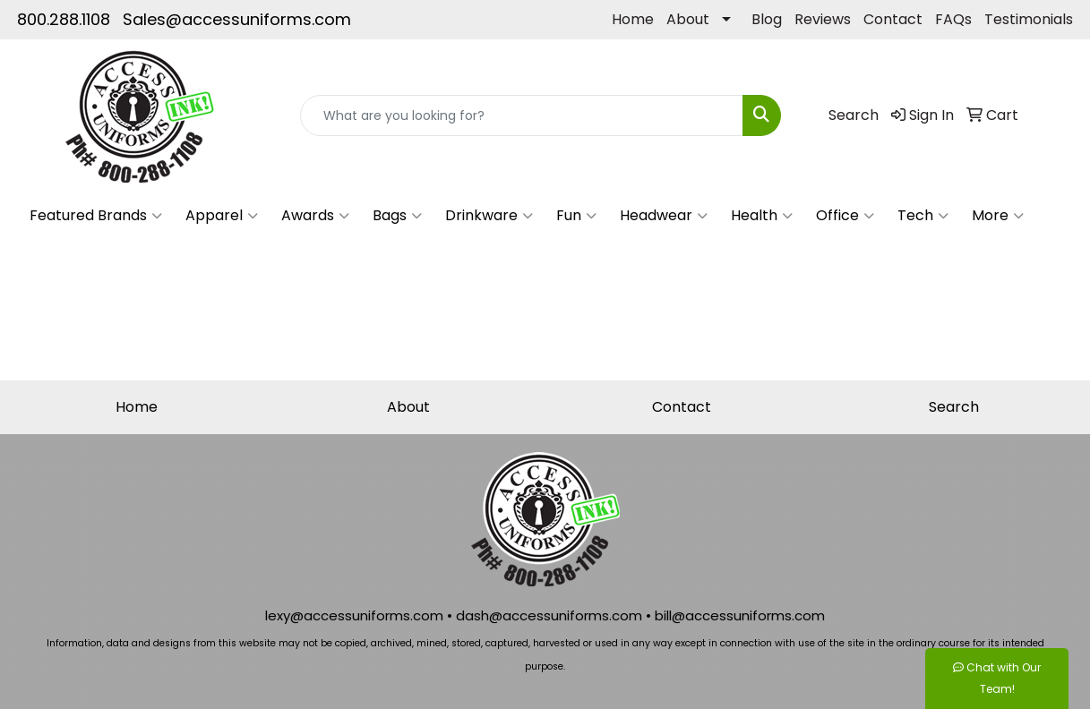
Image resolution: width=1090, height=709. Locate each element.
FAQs (953, 19)
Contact (893, 19)
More (998, 215)
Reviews (822, 19)
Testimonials (1028, 19)
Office (845, 215)
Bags (397, 215)
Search (954, 407)
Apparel (221, 215)
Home (633, 19)
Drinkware (489, 215)
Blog (766, 19)
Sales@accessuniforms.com (237, 19)
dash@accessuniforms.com (549, 615)
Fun (576, 215)
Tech (922, 215)
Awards (315, 215)
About (687, 19)
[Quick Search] (522, 115)
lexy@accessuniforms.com (354, 615)
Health (762, 215)
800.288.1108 (63, 19)
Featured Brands (96, 215)
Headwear (664, 215)
